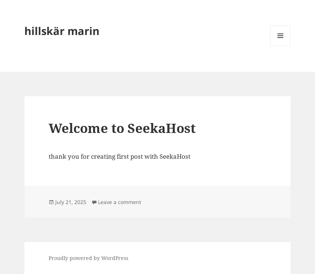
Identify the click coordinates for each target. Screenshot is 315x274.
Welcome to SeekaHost (122, 128)
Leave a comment (119, 202)
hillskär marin (61, 31)
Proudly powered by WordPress (88, 257)
